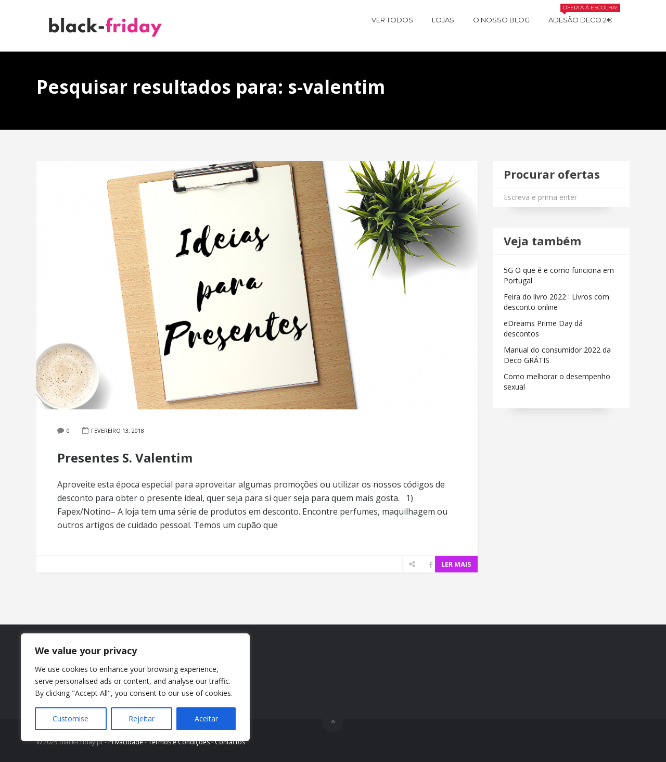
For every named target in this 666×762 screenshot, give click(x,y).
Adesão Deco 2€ (584, 18)
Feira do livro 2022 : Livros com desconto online (556, 302)
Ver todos (392, 20)
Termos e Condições (179, 742)
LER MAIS (456, 564)
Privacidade (125, 742)
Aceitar (206, 718)
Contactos (230, 742)
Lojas (443, 20)
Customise (70, 718)
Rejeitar (142, 718)
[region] (135, 687)
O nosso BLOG (501, 20)
